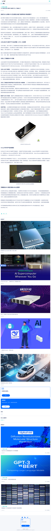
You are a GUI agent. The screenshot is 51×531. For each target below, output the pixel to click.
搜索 (5, 406)
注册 (5, 395)
